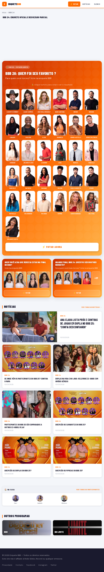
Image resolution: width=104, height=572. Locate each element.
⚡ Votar (74, 4)
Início (4, 13)
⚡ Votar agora (52, 246)
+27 (96, 277)
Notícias (86, 4)
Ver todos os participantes (88, 489)
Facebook (30, 565)
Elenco (97, 4)
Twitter (54, 565)
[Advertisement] (52, 40)
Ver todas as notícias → (92, 307)
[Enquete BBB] (11, 4)
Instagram (42, 565)
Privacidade (7, 565)
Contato (19, 565)
